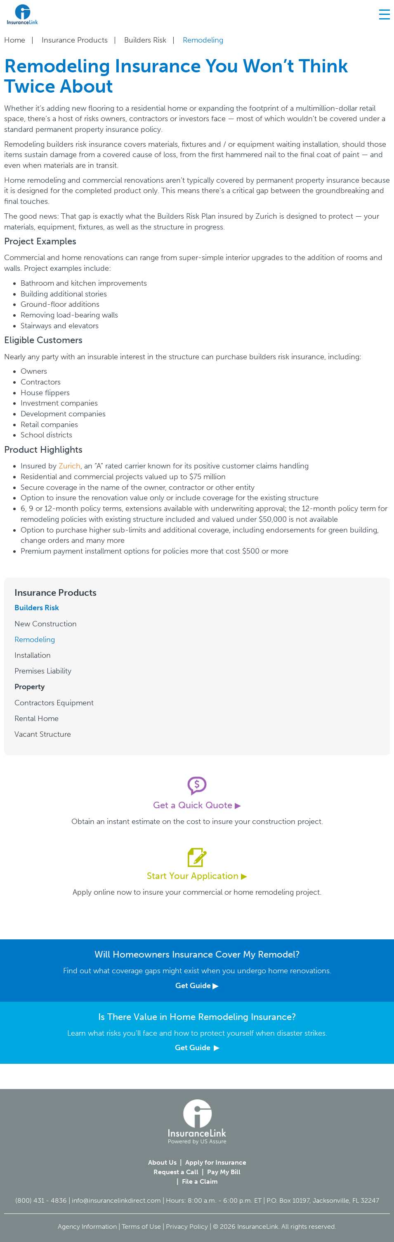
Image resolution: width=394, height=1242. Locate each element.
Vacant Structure (42, 734)
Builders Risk (145, 40)
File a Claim (200, 1181)
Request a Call (175, 1172)
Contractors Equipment (54, 702)
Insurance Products (75, 40)
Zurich (69, 466)
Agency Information (87, 1226)
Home (14, 40)
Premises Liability (42, 671)
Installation (32, 655)
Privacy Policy (187, 1226)
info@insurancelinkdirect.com (116, 1200)
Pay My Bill (224, 1172)
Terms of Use (141, 1226)
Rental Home (36, 718)
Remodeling (34, 639)
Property (29, 686)
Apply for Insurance (215, 1162)
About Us (162, 1162)
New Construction (45, 623)
